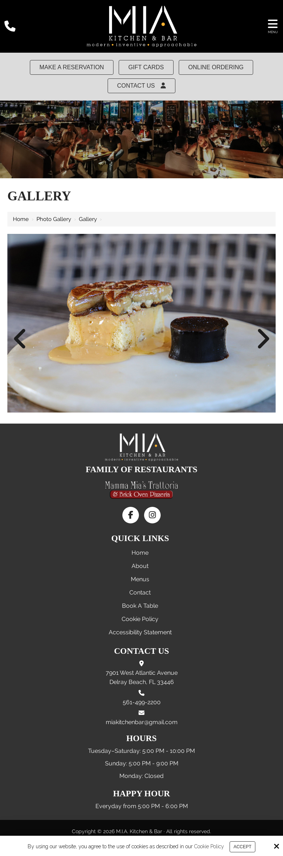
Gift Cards (146, 67)
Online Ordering (216, 67)
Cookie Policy (209, 846)
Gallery (88, 219)
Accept (243, 846)
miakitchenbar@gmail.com (142, 722)
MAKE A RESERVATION (71, 67)
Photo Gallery (53, 219)
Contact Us (141, 86)
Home (21, 219)
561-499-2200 (142, 702)
